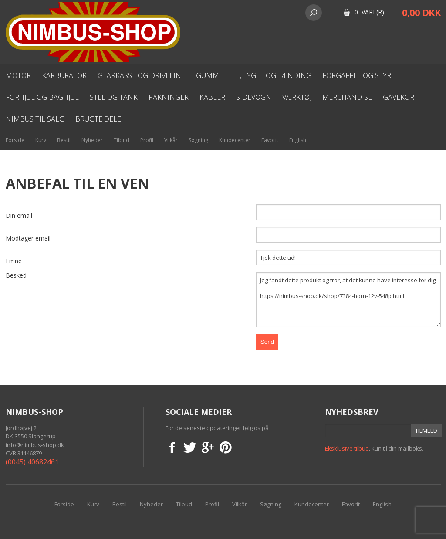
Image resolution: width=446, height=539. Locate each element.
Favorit (269, 140)
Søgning (198, 140)
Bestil (64, 140)
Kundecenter (234, 140)
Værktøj (296, 97)
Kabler (212, 97)
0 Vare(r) (369, 12)
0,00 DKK (421, 12)
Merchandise (347, 97)
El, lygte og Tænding (271, 75)
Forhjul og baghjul (42, 97)
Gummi (208, 75)
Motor (18, 75)
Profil (146, 140)
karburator (64, 75)
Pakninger (169, 97)
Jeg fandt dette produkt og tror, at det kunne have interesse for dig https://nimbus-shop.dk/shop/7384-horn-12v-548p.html (348, 299)
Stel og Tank (114, 97)
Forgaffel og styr (356, 75)
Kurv (40, 140)
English (297, 140)
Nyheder (92, 140)
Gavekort (400, 97)
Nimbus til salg (35, 119)
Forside (15, 140)
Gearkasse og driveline (141, 75)
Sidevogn (253, 97)
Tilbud (121, 140)
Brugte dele (98, 119)
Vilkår (171, 140)
